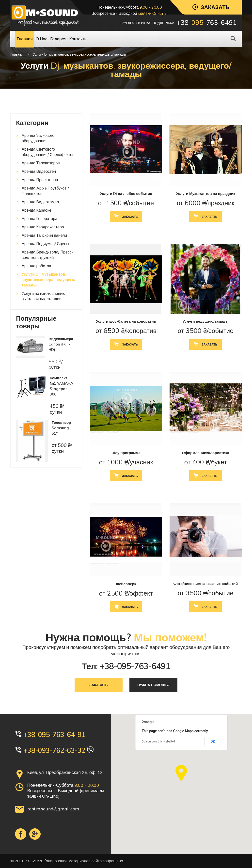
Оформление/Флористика (205, 452)
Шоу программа (126, 452)
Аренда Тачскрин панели (44, 235)
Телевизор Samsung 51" (61, 428)
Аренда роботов (36, 265)
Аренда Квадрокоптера (43, 226)
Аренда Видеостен (39, 171)
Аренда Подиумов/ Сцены (45, 243)
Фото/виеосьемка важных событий (205, 583)
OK (212, 741)
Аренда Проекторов (40, 179)
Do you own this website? (158, 741)
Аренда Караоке (36, 210)
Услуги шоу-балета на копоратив (126, 321)
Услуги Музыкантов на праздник (205, 193)
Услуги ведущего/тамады (206, 321)
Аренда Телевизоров (41, 162)
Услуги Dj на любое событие (126, 193)
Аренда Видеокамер (40, 201)
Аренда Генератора (39, 218)
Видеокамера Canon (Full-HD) (60, 344)
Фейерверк (126, 584)
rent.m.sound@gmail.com (53, 809)
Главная (16, 54)
